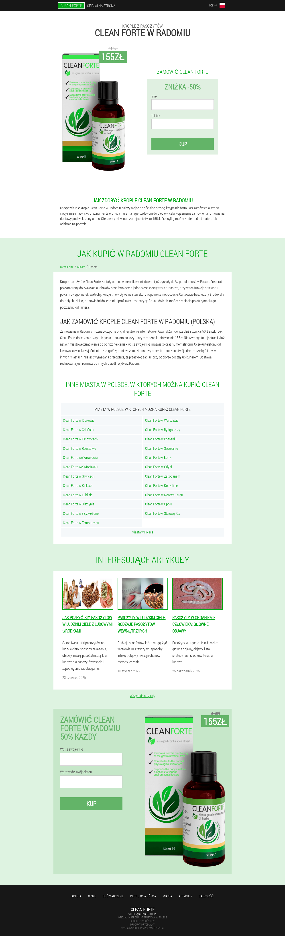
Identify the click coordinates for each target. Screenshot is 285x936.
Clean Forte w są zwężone (81, 513)
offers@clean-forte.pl (142, 914)
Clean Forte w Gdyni (158, 466)
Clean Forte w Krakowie (78, 420)
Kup (182, 144)
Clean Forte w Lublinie (77, 494)
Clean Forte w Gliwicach (79, 476)
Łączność (206, 896)
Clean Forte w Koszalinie (161, 485)
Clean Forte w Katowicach (80, 439)
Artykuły (185, 896)
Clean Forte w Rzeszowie (79, 448)
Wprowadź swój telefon (76, 772)
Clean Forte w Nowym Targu (164, 494)
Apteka (76, 896)
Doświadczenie (113, 896)
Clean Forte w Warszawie (161, 420)
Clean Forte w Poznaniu (161, 439)
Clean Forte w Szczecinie (161, 448)
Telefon (155, 115)
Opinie (92, 896)
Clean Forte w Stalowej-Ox (162, 513)
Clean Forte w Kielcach (78, 485)
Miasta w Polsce (142, 532)
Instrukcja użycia (143, 896)
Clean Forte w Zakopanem (162, 476)
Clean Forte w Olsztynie (78, 504)
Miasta (167, 896)
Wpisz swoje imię (71, 749)
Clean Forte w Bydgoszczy (162, 429)
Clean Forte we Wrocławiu (80, 457)
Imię (154, 96)
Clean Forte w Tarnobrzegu (81, 522)
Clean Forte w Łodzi (158, 457)
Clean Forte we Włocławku (80, 466)
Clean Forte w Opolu (158, 504)
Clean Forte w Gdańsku (78, 429)
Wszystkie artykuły (142, 695)
